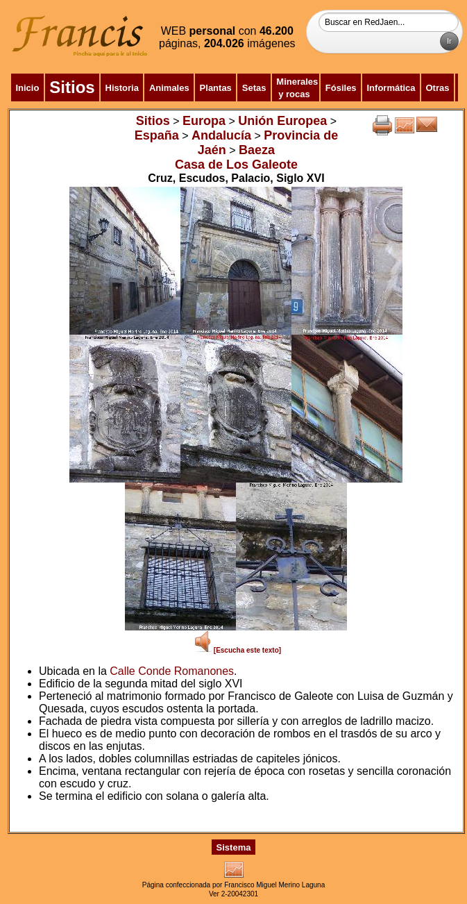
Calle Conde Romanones (172, 671)
